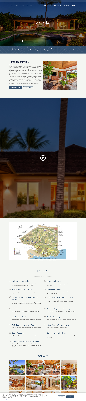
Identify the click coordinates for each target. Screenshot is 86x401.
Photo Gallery (28, 87)
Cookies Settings (62, 396)
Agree (70, 396)
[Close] (84, 396)
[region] (43, 397)
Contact (73, 5)
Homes (49, 5)
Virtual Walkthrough (15, 87)
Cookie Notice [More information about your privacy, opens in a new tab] (5, 399)
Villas (45, 5)
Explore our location (57, 5)
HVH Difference (66, 5)
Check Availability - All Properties (54, 41)
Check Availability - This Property (31, 41)
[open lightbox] (60, 75)
